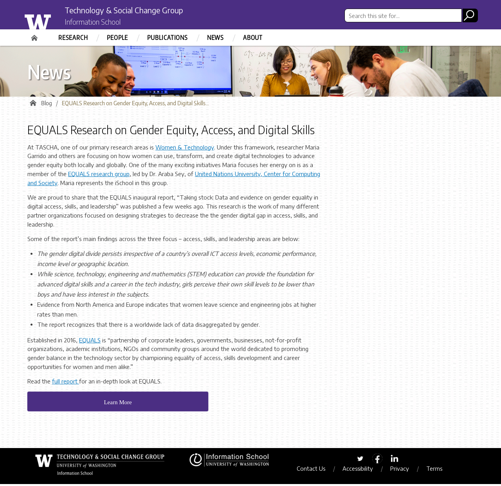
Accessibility (362, 470)
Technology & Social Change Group (138, 10)
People (117, 37)
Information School (99, 22)
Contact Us (315, 470)
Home (35, 35)
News (215, 37)
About (253, 37)
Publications (167, 37)
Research (73, 37)
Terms (439, 470)
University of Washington (53, 20)
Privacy (404, 470)
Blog (46, 105)
